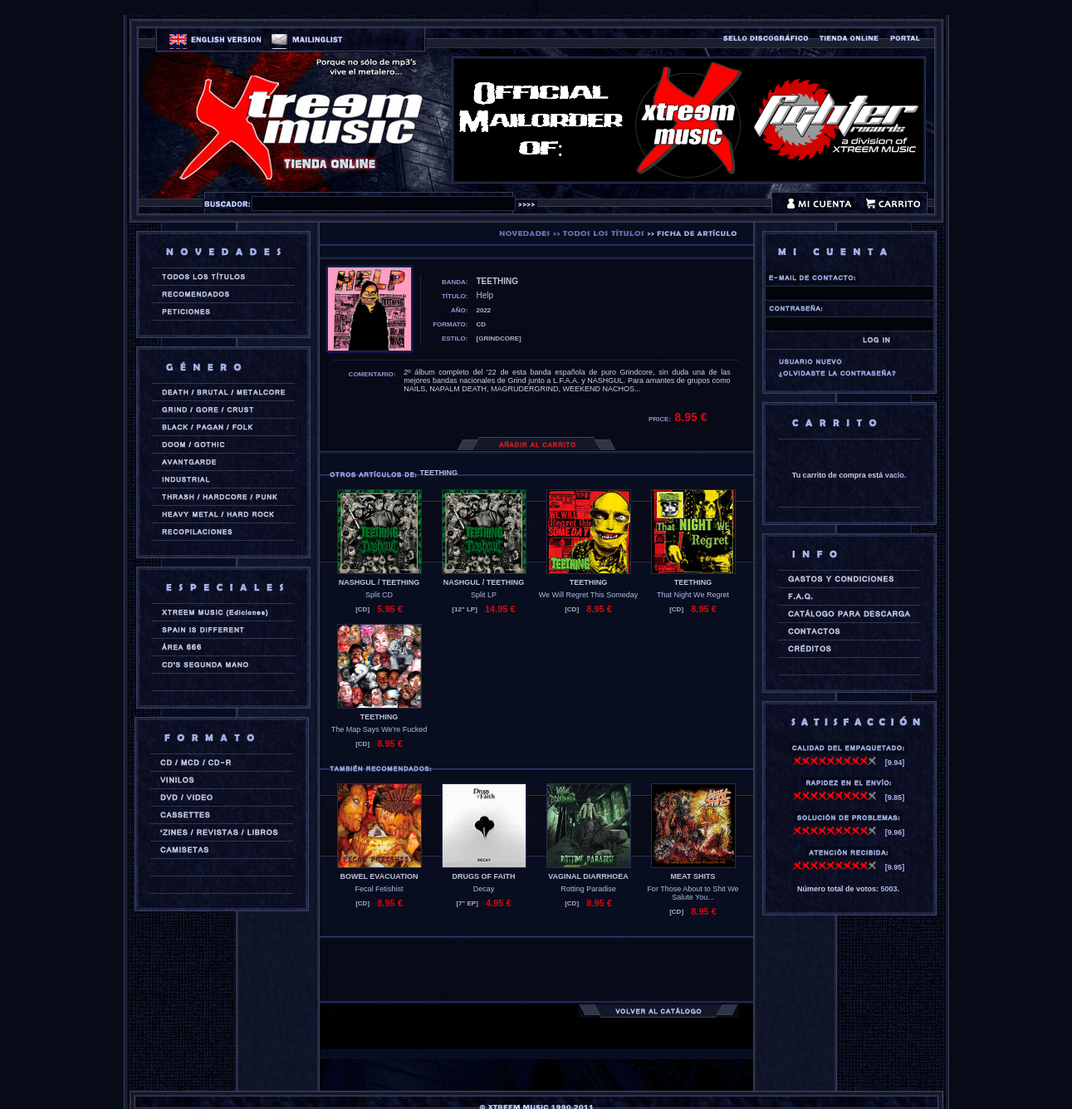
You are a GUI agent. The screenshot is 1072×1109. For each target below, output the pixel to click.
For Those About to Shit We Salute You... (692, 893)
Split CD (379, 595)
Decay (484, 889)
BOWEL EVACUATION (379, 876)
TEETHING (589, 582)
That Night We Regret (693, 595)
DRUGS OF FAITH (484, 876)
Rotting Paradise (588, 889)
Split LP (484, 595)
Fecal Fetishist (379, 889)
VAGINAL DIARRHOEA (588, 876)
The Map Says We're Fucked (379, 729)
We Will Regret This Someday (589, 595)
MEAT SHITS (693, 876)
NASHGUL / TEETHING (379, 582)
